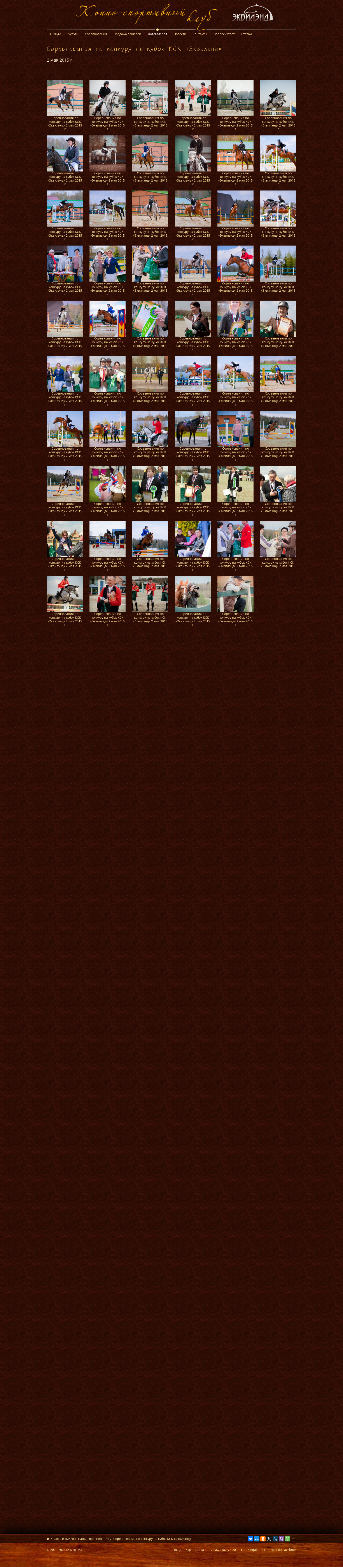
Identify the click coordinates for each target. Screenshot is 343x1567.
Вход (177, 1550)
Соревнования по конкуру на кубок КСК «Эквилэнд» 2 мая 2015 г (65, 123)
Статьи (246, 34)
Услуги (73, 34)
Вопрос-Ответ (224, 34)
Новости (180, 34)
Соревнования (96, 34)
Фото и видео (64, 1539)
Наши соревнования (93, 1539)
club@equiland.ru (254, 1550)
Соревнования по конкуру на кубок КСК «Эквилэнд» (152, 1539)
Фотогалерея (157, 34)
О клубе (56, 34)
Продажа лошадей (127, 34)
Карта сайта (195, 1550)
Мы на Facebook (284, 1550)
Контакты (200, 34)
